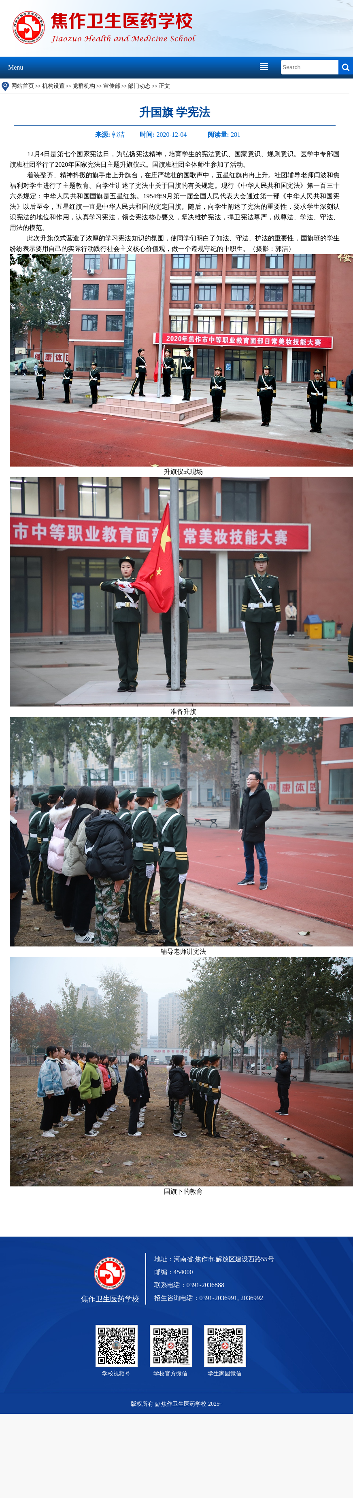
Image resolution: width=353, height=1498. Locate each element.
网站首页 (22, 86)
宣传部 (111, 86)
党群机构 (83, 86)
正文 (164, 86)
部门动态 (139, 86)
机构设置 (53, 86)
